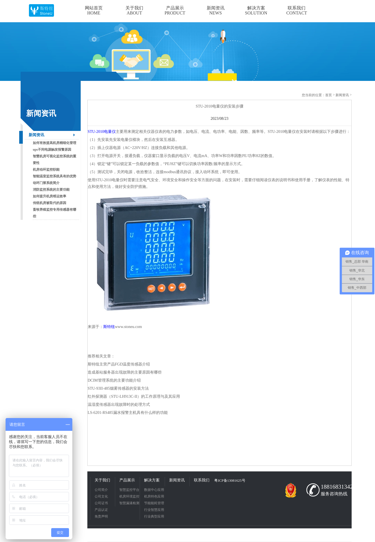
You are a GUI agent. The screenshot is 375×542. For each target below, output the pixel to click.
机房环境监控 (129, 496)
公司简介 (101, 490)
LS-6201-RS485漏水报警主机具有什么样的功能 (128, 413)
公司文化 (101, 496)
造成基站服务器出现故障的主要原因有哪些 (125, 372)
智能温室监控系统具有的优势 (54, 176)
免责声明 (101, 516)
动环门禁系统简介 (46, 183)
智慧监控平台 (129, 490)
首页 (328, 95)
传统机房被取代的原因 (49, 203)
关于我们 (102, 480)
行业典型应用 (154, 516)
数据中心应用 (154, 490)
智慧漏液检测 (129, 503)
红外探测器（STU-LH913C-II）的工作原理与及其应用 (134, 396)
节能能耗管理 (154, 503)
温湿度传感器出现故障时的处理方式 (119, 404)
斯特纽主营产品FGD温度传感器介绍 (119, 364)
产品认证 (101, 510)
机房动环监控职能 (46, 169)
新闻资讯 (36, 135)
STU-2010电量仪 (102, 132)
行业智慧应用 (154, 510)
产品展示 (127, 480)
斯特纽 (109, 327)
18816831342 (335, 486)
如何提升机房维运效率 (49, 196)
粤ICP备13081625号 (229, 480)
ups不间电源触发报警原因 (52, 149)
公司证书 (101, 503)
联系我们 (201, 480)
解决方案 (152, 480)
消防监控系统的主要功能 (51, 190)
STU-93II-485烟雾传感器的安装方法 (118, 388)
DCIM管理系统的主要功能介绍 (114, 380)
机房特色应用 (154, 496)
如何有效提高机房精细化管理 (54, 143)
